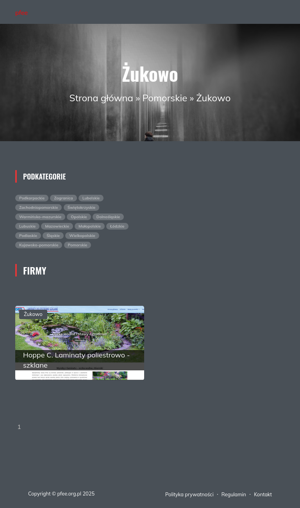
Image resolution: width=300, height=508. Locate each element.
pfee (21, 12)
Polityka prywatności (189, 494)
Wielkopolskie (82, 235)
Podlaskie (28, 235)
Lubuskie (27, 226)
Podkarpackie (32, 198)
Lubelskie (91, 198)
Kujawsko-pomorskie (38, 245)
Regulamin (233, 494)
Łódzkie (117, 226)
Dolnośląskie (108, 216)
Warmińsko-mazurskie (40, 216)
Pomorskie (164, 98)
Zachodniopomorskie (38, 207)
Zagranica (63, 198)
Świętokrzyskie (82, 207)
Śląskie (53, 235)
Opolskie (79, 216)
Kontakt (263, 494)
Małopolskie (90, 226)
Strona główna (101, 98)
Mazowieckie (57, 226)
